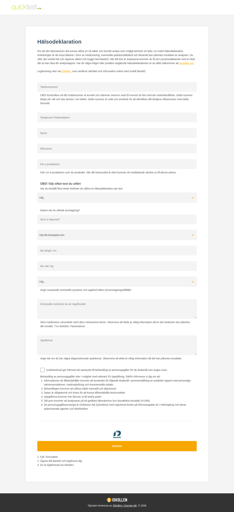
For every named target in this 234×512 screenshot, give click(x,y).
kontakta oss (186, 63)
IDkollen (66, 71)
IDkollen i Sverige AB (125, 505)
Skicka (117, 446)
